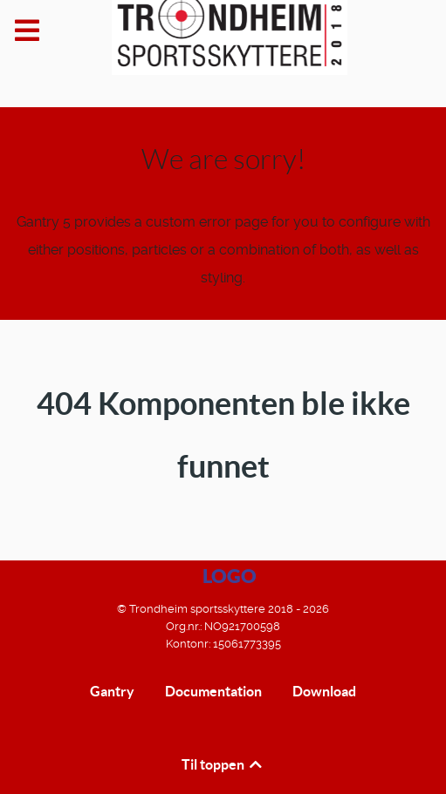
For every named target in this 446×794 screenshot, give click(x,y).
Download (324, 691)
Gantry (112, 691)
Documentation (213, 691)
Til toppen (223, 764)
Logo (229, 576)
